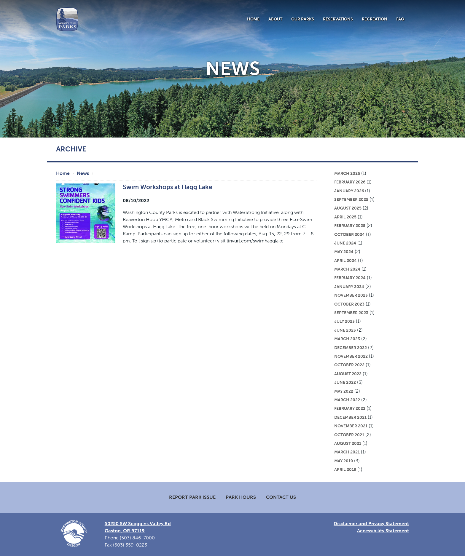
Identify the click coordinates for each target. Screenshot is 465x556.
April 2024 (345, 260)
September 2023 (351, 313)
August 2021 (347, 443)
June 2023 (345, 330)
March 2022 (347, 400)
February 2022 (349, 408)
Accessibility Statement (383, 530)
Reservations (338, 19)
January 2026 (349, 191)
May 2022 (343, 391)
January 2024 (349, 287)
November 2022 (351, 356)
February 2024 (350, 278)
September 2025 (351, 199)
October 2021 (349, 435)
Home (253, 19)
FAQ (400, 19)
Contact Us (281, 497)
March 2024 (347, 269)
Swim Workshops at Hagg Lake (167, 187)
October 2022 (349, 365)
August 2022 (348, 374)
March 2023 (347, 339)
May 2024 (343, 252)
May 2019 (343, 461)
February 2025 (349, 225)
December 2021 (350, 417)
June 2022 (345, 382)
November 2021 (350, 426)
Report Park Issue (192, 497)
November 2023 (351, 295)
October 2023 (349, 304)
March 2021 (347, 452)
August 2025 (348, 208)
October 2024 (349, 234)
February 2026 (349, 182)
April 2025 (345, 217)
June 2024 (345, 243)
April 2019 (345, 469)
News (83, 173)
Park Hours (241, 497)
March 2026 (347, 173)
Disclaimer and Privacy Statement (371, 523)
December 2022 (350, 348)
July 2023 (344, 321)
